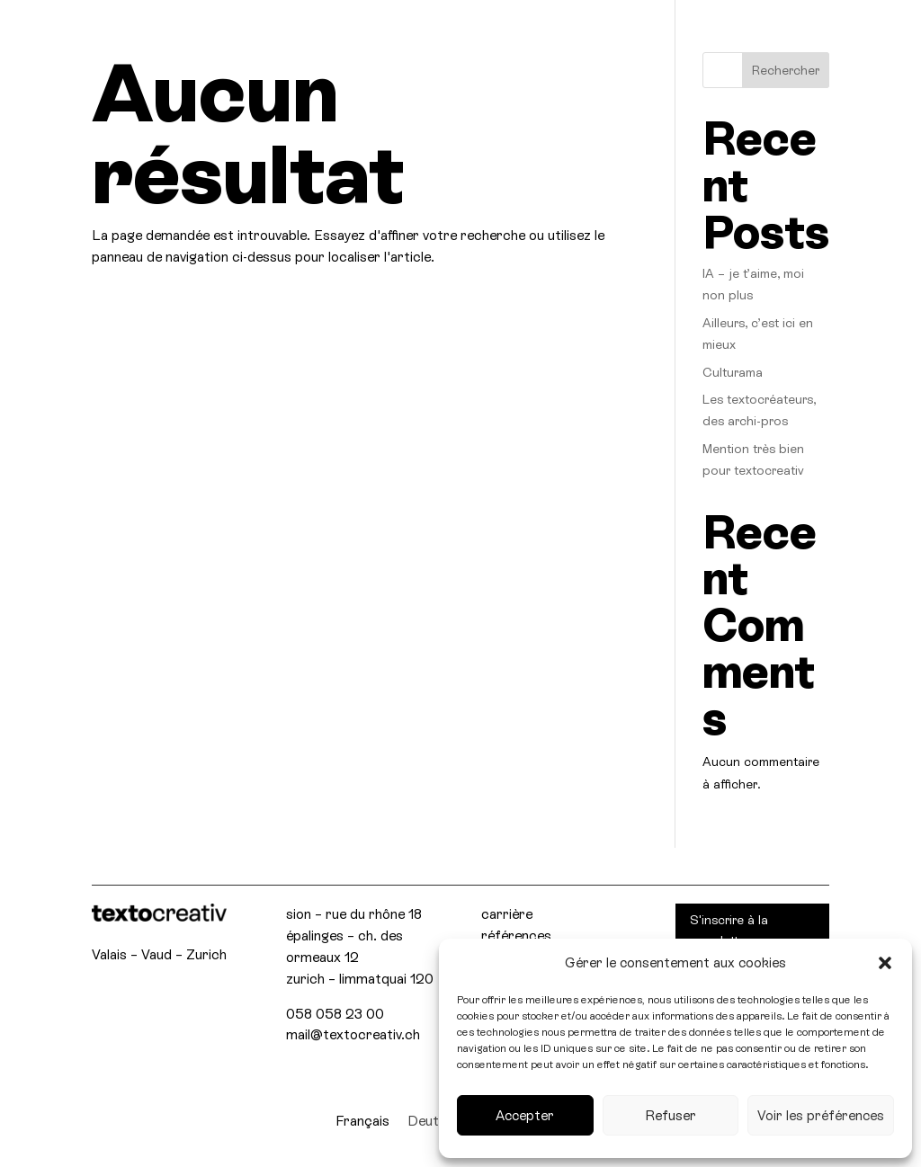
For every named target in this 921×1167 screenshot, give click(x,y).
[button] (885, 963)
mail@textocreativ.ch (353, 1034)
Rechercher (785, 70)
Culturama (732, 372)
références (516, 935)
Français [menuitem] (362, 1120)
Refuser (670, 1115)
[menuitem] (362, 1121)
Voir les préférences (820, 1115)
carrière (506, 914)
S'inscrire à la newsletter (729, 931)
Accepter (525, 1115)
